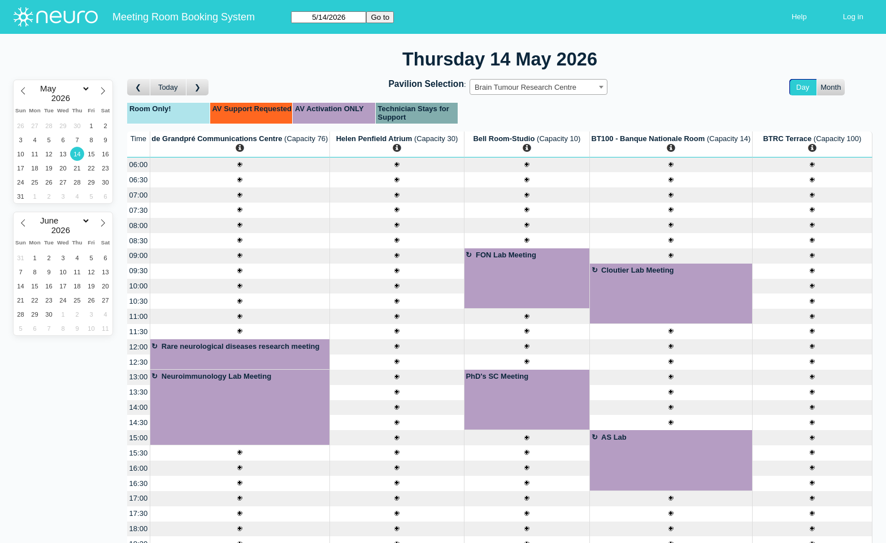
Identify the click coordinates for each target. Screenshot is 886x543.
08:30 (138, 241)
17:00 (138, 498)
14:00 (138, 407)
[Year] (63, 98)
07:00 (138, 195)
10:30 (138, 301)
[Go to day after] (197, 87)
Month (830, 87)
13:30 (138, 392)
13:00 (138, 377)
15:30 (138, 453)
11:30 (138, 331)
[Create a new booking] (239, 165)
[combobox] (538, 87)
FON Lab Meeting (506, 255)
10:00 (138, 286)
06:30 (138, 180)
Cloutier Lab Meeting (637, 270)
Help (799, 16)
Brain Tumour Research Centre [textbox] (525, 87)
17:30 (138, 513)
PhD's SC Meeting (497, 376)
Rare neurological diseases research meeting (241, 346)
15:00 (138, 437)
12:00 (138, 347)
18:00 (138, 528)
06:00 (138, 164)
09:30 (138, 270)
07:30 (138, 210)
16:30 (138, 483)
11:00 (138, 316)
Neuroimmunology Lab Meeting (216, 376)
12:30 (138, 362)
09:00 (138, 255)
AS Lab (614, 437)
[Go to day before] (138, 87)
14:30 (138, 422)
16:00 (138, 468)
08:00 (138, 225)
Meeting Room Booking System (183, 17)
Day (802, 87)
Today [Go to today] (168, 87)
